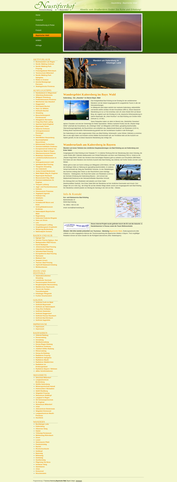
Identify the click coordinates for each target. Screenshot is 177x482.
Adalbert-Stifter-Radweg (45, 349)
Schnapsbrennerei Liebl (45, 162)
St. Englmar (40, 402)
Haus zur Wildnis (42, 108)
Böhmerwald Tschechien (45, 144)
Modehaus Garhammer (44, 155)
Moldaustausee (41, 267)
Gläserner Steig (41, 429)
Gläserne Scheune (43, 129)
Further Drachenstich (44, 296)
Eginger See (40, 238)
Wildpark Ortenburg (43, 97)
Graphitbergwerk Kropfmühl (46, 227)
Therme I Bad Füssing (44, 263)
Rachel (38, 446)
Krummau (39, 200)
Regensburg (40, 216)
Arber (38, 406)
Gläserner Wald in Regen (45, 151)
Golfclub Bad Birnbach (44, 318)
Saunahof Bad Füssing (44, 251)
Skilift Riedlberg (42, 391)
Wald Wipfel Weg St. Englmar (47, 173)
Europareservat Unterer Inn (46, 149)
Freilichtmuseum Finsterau (46, 99)
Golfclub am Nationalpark (45, 307)
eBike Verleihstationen (44, 371)
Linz (37, 223)
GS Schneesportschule (44, 400)
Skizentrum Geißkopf (44, 395)
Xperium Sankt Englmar (45, 124)
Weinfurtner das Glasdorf (45, 102)
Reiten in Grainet (42, 80)
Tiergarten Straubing (43, 167)
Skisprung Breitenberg (44, 229)
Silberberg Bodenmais (44, 95)
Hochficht (39, 418)
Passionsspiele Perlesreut (45, 282)
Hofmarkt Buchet (42, 111)
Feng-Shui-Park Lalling (44, 122)
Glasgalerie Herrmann (44, 120)
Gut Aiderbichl (41, 169)
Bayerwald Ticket (42, 126)
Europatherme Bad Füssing (46, 254)
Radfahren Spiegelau (44, 358)
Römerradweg (41, 351)
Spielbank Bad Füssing (44, 164)
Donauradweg (41, 337)
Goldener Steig (41, 464)
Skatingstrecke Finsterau (45, 86)
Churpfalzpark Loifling (44, 225)
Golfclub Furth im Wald (44, 302)
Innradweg (40, 340)
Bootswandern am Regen (45, 62)
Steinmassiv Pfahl (42, 442)
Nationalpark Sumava (44, 231)
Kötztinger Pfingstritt (44, 293)
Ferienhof (39, 20)
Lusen (38, 440)
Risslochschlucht (42, 449)
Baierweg (39, 453)
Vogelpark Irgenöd (43, 193)
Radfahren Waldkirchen (44, 362)
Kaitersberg (40, 426)
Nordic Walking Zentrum (45, 64)
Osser (38, 437)
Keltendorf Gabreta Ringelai (46, 218)
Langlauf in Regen (43, 398)
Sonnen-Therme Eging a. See (47, 240)
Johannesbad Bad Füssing (46, 247)
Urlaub (73, 481)
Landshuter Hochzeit (44, 280)
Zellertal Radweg (42, 335)
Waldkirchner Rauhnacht (45, 287)
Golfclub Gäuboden (43, 311)
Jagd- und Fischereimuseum (46, 187)
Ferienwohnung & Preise (45, 25)
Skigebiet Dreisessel (43, 411)
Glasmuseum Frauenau (44, 191)
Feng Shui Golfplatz (43, 309)
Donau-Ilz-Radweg (43, 353)
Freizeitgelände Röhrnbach (46, 71)
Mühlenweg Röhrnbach (44, 435)
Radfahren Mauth (42, 360)
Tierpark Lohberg (42, 184)
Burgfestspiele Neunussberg (46, 285)
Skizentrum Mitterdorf (44, 404)
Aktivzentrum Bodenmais (45, 409)
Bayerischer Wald (116, 231)
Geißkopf (39, 451)
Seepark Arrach (41, 260)
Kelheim (39, 189)
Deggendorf (40, 104)
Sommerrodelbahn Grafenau (46, 146)
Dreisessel (40, 471)
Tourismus (47, 481)
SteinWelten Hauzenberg (45, 137)
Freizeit (38, 30)
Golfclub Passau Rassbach (46, 316)
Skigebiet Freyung (43, 393)
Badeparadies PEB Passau (46, 242)
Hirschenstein (41, 473)
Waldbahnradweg (42, 342)
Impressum (40, 327)
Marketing (53, 481)
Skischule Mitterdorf (43, 377)
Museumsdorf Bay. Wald (45, 178)
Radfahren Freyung (43, 355)
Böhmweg (39, 455)
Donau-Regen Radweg (44, 344)
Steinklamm (40, 467)
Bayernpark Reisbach (44, 176)
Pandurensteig (41, 444)
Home (38, 15)
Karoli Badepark (42, 245)
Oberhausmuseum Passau (46, 153)
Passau (38, 135)
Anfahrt (38, 40)
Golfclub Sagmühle (43, 320)
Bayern (69, 481)
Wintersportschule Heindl (45, 386)
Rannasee (39, 256)
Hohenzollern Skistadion (45, 389)
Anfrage (39, 45)
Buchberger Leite (42, 424)
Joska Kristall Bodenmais (45, 171)
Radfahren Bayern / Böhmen (46, 369)
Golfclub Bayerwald (43, 304)
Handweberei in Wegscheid (46, 93)
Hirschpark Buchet (43, 106)
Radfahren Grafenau (43, 346)
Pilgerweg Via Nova (43, 462)
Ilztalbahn (39, 198)
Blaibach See (41, 258)
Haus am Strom (41, 220)
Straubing (39, 113)
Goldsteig (39, 458)
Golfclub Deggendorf (44, 313)
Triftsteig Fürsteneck (43, 433)
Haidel (38, 431)
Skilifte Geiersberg (43, 384)
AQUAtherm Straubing (44, 249)
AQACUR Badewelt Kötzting (46, 265)
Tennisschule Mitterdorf (45, 73)
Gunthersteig (41, 460)
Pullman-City (40, 196)
